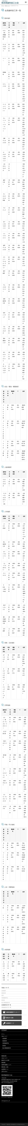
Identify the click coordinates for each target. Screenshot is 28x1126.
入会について (4, 1058)
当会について (7, 5)
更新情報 (3, 1062)
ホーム (2, 5)
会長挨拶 (3, 990)
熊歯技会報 (3, 1055)
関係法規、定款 (4, 1067)
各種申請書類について (6, 1064)
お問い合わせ (4, 1071)
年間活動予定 (4, 997)
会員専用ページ (4, 1069)
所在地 (3, 1000)
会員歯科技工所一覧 (6, 1004)
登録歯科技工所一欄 (6, 1007)
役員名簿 (3, 993)
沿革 (2, 995)
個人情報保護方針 (5, 1002)
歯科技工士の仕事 (5, 1060)
